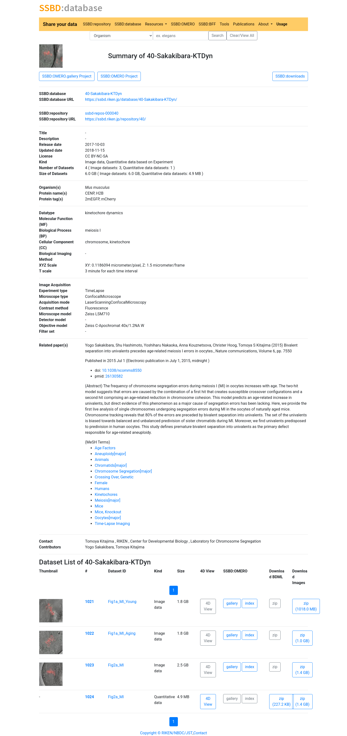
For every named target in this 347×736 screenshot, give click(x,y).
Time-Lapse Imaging (112, 523)
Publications (243, 24)
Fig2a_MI (116, 665)
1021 (89, 601)
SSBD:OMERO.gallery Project (66, 76)
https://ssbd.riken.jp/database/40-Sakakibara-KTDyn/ (131, 99)
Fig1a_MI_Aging (121, 633)
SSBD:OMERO (183, 24)
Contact (200, 733)
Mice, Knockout (108, 512)
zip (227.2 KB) (281, 701)
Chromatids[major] (111, 465)
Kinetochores (106, 494)
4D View (208, 606)
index (249, 603)
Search (217, 35)
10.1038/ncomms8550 (122, 370)
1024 (89, 697)
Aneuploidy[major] (110, 453)
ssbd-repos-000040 (101, 113)
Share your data (60, 24)
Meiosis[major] (107, 500)
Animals (102, 459)
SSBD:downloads (290, 76)
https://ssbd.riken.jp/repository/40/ (115, 119)
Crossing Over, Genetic (114, 477)
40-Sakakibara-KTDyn (103, 93)
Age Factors (105, 448)
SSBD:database (128, 24)
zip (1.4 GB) (302, 670)
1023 (89, 665)
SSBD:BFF (207, 24)
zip (274, 603)
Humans (102, 488)
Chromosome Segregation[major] (123, 471)
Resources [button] (154, 24)
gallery (232, 603)
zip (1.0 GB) (302, 638)
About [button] (264, 24)
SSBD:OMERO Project (119, 76)
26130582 (114, 376)
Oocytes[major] (108, 517)
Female (101, 483)
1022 (89, 633)
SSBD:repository (97, 24)
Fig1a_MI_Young (122, 601)
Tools (224, 24)
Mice (99, 506)
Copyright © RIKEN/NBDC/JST (166, 733)
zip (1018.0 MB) (306, 606)
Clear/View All (242, 35)
